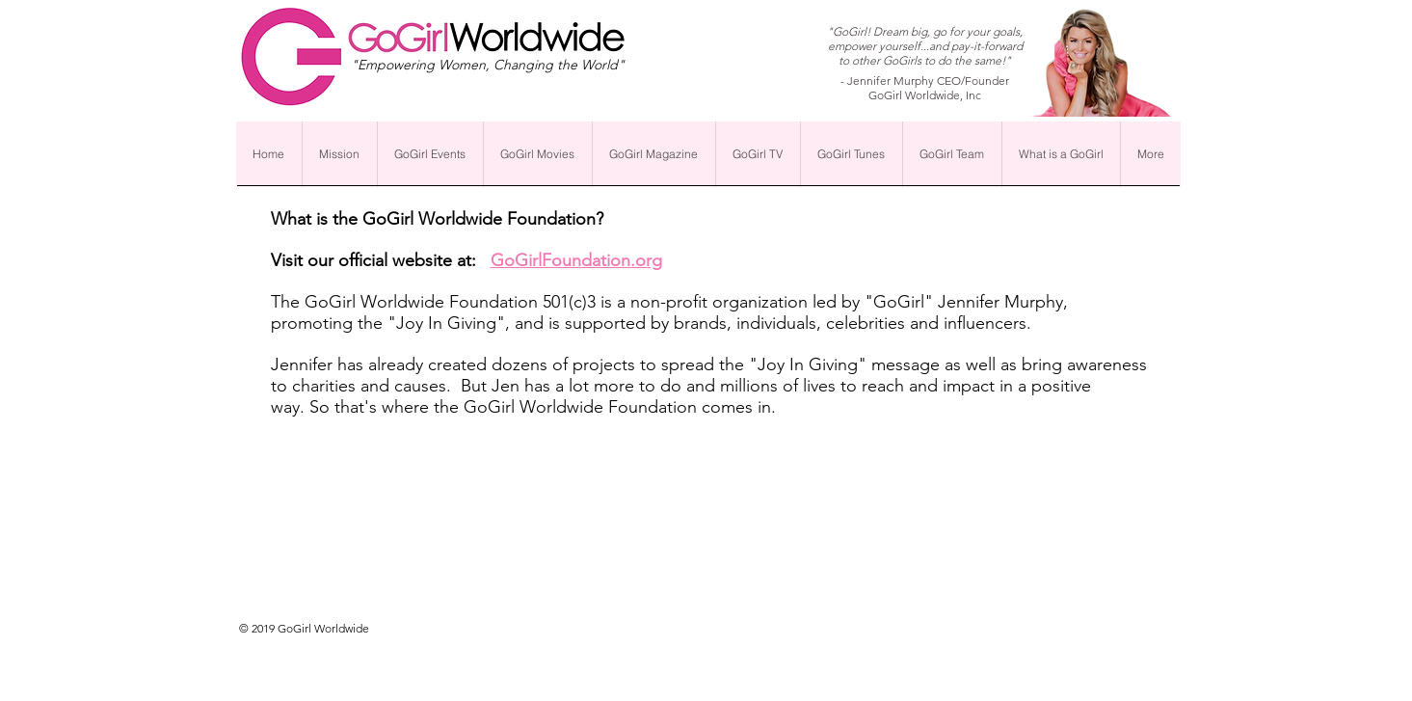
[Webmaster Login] (836, 635)
